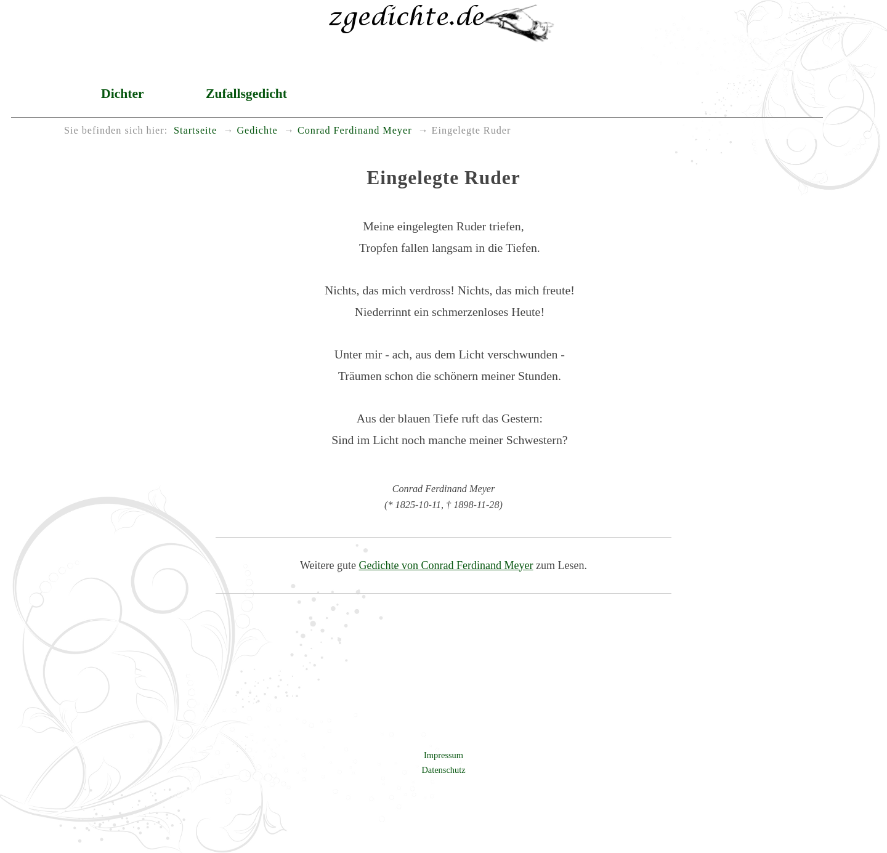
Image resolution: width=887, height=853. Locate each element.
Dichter (122, 93)
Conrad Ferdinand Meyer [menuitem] (355, 130)
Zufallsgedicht (246, 93)
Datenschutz (443, 770)
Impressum (443, 755)
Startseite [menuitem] (195, 130)
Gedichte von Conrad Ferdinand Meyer (446, 565)
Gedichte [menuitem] (257, 130)
